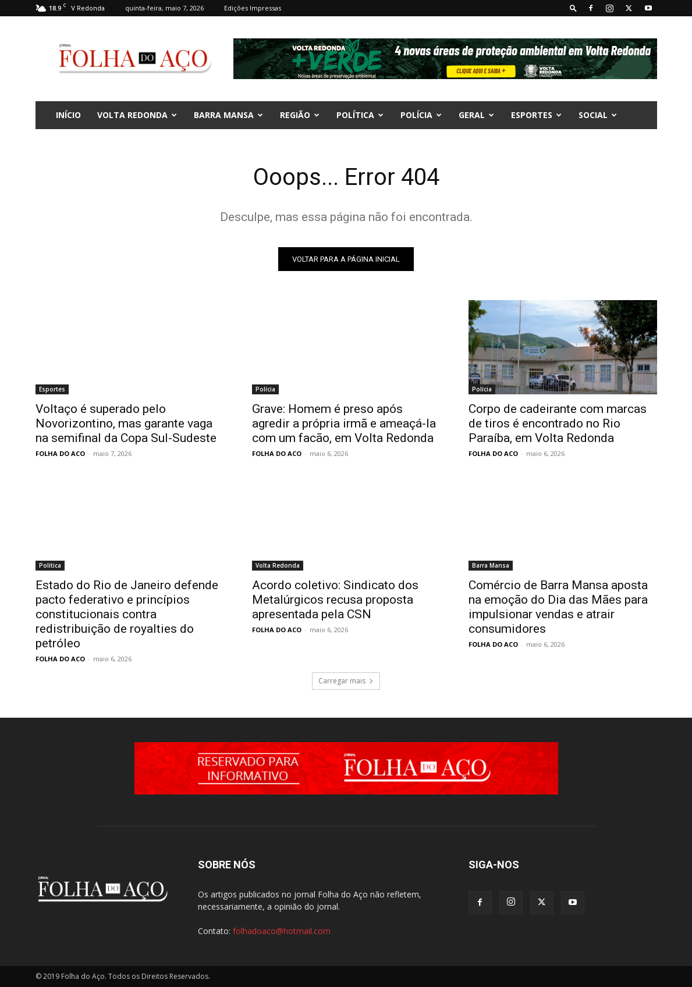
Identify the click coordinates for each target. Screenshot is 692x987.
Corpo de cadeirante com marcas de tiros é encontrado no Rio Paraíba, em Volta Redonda (558, 423)
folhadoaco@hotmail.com (282, 930)
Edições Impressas (252, 7)
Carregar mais (346, 681)
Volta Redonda (137, 114)
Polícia (421, 114)
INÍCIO (68, 114)
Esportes (536, 114)
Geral (476, 114)
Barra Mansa (228, 114)
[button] (573, 7)
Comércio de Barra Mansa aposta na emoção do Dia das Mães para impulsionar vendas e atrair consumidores (558, 607)
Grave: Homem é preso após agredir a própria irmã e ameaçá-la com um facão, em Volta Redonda (344, 423)
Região (300, 114)
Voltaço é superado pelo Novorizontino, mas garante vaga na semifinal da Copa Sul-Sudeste (126, 423)
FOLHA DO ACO (60, 453)
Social (598, 114)
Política (360, 114)
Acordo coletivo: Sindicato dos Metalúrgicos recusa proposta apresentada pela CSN (335, 599)
